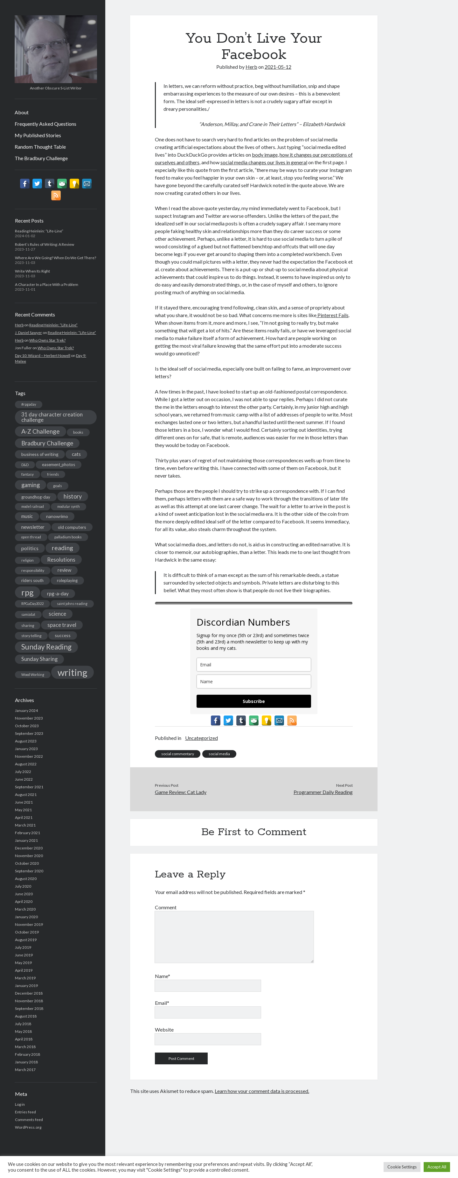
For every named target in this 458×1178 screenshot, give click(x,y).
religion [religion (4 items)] (27, 560)
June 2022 (24, 779)
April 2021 (23, 817)
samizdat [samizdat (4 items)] (28, 614)
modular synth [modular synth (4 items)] (68, 506)
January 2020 (26, 916)
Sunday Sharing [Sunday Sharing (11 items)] (39, 659)
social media (219, 753)
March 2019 (25, 978)
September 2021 (29, 786)
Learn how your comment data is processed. (262, 1091)
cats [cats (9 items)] (76, 454)
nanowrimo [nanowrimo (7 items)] (57, 516)
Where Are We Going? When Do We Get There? (55, 257)
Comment (166, 907)
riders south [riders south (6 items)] (32, 580)
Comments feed (29, 1119)
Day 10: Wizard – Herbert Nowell (42, 355)
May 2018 (23, 1031)
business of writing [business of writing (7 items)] (40, 454)
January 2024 (26, 710)
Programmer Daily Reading (323, 792)
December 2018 (29, 993)
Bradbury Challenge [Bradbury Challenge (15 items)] (47, 443)
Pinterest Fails (332, 315)
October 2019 (27, 932)
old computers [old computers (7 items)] (72, 527)
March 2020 (25, 909)
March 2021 (25, 825)
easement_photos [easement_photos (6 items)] (58, 464)
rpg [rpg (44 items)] (27, 592)
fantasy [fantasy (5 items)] (27, 474)
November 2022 (29, 756)
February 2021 (27, 832)
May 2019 (23, 962)
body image (265, 155)
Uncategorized (201, 738)
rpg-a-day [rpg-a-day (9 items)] (58, 593)
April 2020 (23, 901)
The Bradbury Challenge (41, 158)
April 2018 (23, 1039)
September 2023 (29, 733)
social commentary (177, 753)
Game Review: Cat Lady (180, 792)
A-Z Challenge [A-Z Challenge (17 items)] (40, 431)
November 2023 (29, 718)
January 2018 (26, 1062)
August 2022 (26, 764)
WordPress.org (28, 1127)
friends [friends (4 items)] (53, 474)
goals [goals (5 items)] (57, 485)
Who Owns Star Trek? (47, 340)
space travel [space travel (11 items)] (61, 625)
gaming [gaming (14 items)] (30, 484)
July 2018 (23, 1023)
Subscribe (254, 701)
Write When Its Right (32, 271)
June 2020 (24, 893)
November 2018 (29, 1000)
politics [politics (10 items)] (29, 548)
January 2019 (26, 985)
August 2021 (26, 794)
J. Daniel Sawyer (28, 332)
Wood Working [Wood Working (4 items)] (32, 674)
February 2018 (27, 1054)
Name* (162, 976)
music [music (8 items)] (27, 516)
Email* (162, 1003)
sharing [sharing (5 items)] (27, 625)
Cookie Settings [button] (402, 1166)
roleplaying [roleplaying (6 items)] (67, 580)
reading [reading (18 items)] (62, 547)
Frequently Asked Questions (45, 124)
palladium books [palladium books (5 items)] (68, 537)
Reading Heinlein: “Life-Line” (39, 231)
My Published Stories (38, 135)
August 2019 (26, 939)
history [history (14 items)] (73, 496)
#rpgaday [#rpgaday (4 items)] (28, 404)
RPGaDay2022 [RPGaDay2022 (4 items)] (32, 603)
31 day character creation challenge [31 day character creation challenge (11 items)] (52, 417)
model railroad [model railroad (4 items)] (32, 506)
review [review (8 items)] (64, 570)
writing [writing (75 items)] (72, 672)
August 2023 (26, 741)
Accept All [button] (436, 1166)
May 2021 (23, 809)
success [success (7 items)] (63, 635)
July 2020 (23, 886)
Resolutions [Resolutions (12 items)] (61, 559)
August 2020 (26, 878)
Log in (20, 1104)
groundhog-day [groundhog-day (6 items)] (35, 497)
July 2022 (23, 771)
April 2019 (23, 970)
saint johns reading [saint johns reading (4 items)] (72, 603)
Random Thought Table (40, 147)
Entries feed (25, 1112)
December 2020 (29, 848)
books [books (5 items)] (78, 432)
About (22, 112)
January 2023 (26, 748)
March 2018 (25, 1046)
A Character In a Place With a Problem (46, 284)
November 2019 (29, 924)
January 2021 (26, 840)
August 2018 (26, 1016)
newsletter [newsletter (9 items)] (33, 527)
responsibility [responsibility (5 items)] (32, 570)
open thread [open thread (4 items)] (31, 537)
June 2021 (24, 802)
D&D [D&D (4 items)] (25, 465)
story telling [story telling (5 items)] (31, 635)
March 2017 (25, 1069)
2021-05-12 (278, 67)
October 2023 (27, 725)
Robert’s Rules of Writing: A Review (44, 244)
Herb (19, 325)
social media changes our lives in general (263, 162)
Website (164, 1029)
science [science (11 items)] (57, 614)
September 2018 (29, 1008)
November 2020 (29, 855)
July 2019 (23, 947)
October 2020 (27, 863)
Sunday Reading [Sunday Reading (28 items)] (46, 646)
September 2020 (29, 871)
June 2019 (24, 955)
